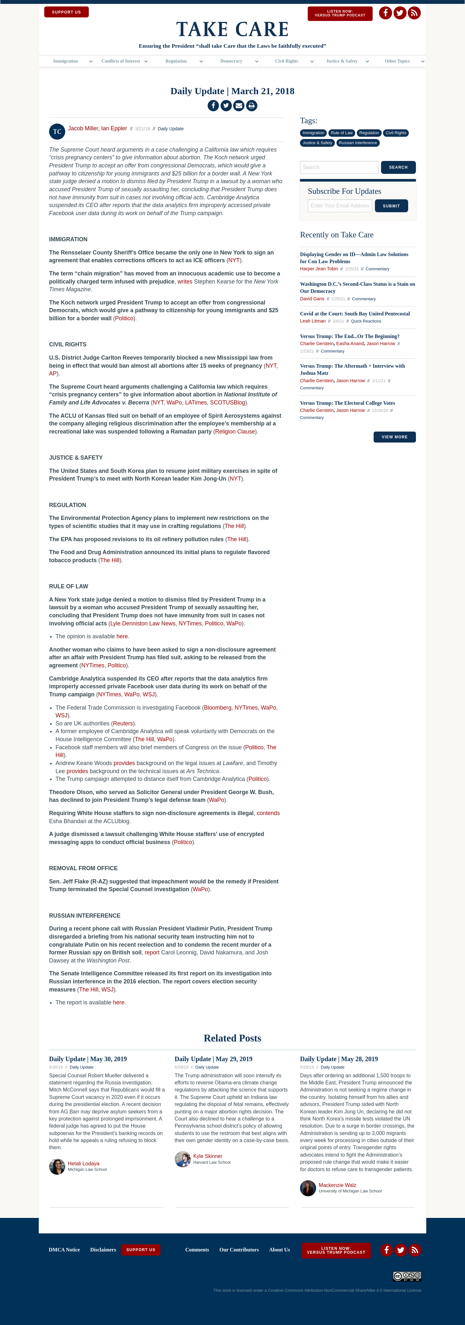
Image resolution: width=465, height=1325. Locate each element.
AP (53, 373)
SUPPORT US (66, 12)
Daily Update (171, 128)
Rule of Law (342, 132)
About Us (279, 1249)
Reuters (123, 723)
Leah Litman (313, 321)
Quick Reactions (366, 321)
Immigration (65, 62)
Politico (254, 747)
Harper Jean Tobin (319, 268)
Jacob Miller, (84, 128)
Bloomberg (218, 707)
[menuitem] (66, 63)
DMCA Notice (64, 1249)
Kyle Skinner (207, 1156)
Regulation (176, 62)
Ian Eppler (114, 128)
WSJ (61, 715)
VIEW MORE (395, 437)
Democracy (231, 62)
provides (124, 763)
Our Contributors (239, 1249)
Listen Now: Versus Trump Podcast (340, 13)
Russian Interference (358, 142)
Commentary (377, 268)
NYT (271, 366)
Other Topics (397, 62)
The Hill (144, 739)
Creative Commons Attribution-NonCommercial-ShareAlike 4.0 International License (344, 1290)
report (152, 952)
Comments (197, 1249)
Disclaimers (103, 1249)
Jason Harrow (381, 343)
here (122, 636)
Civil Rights (286, 62)
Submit (391, 206)
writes (185, 281)
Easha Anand (350, 343)
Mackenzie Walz (337, 1185)
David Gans (312, 298)
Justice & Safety (342, 62)
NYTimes (246, 707)
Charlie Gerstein (317, 343)
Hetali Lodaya (83, 1163)
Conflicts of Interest (121, 62)
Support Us (140, 1250)
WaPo (268, 707)
